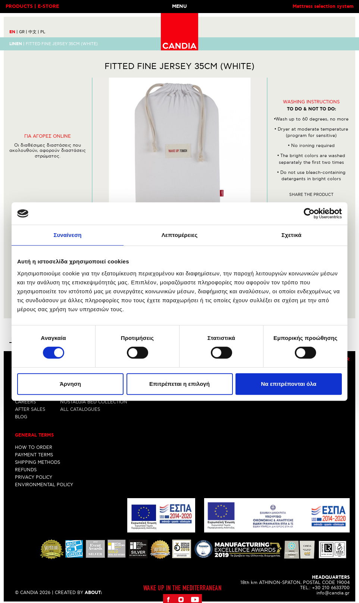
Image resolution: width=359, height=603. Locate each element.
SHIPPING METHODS (37, 462)
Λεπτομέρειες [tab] (180, 235)
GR (23, 31)
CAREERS (25, 402)
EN (13, 32)
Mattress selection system (323, 6)
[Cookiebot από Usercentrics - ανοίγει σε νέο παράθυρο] (309, 213)
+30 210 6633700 (331, 588)
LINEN (15, 43)
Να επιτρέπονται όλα (288, 384)
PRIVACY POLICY (33, 477)
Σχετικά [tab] (291, 235)
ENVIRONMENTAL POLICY (44, 484)
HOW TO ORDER (33, 447)
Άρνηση (70, 384)
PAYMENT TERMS (34, 455)
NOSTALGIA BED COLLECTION (93, 402)
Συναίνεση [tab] (67, 235)
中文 (33, 31)
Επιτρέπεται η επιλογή (179, 384)
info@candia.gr (333, 593)
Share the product (311, 194)
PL (42, 31)
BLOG (21, 417)
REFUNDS (26, 470)
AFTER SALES (30, 409)
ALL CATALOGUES (80, 409)
